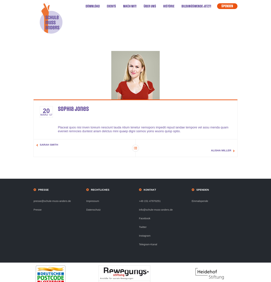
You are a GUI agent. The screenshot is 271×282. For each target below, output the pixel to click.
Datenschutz (93, 203)
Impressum (92, 195)
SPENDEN (227, 6)
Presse (38, 203)
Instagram (145, 229)
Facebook (144, 212)
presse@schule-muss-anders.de (52, 195)
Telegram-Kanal (148, 238)
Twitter (143, 221)
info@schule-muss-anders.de (156, 203)
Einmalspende (200, 195)
